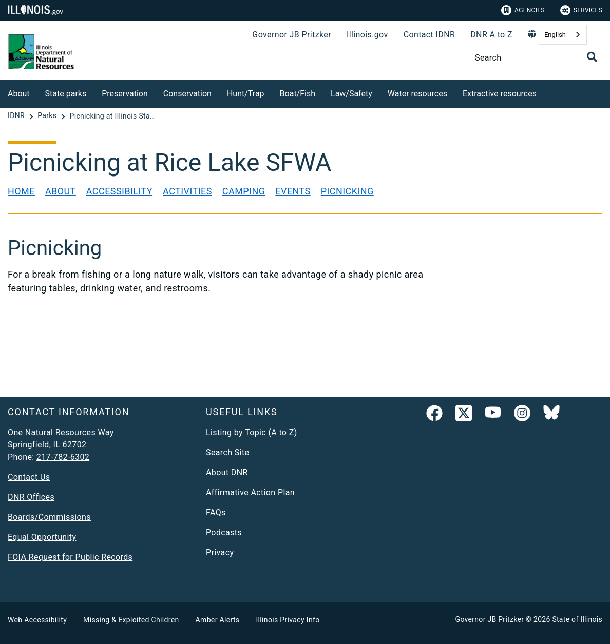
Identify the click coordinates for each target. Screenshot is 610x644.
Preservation (125, 94)
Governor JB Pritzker (291, 35)
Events (292, 191)
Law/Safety (351, 94)
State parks (66, 94)
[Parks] (48, 116)
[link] (434, 415)
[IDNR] (17, 116)
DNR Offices (31, 497)
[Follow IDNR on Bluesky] (551, 415)
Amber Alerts (218, 620)
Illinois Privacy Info (287, 620)
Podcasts (224, 532)
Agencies (523, 10)
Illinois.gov (367, 35)
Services (581, 10)
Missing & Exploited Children (131, 620)
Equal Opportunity (42, 537)
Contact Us (29, 477)
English (555, 34)
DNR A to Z (491, 35)
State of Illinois (577, 619)
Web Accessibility (37, 620)
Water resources (417, 94)
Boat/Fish (297, 94)
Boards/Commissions (49, 517)
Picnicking (347, 191)
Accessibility (119, 191)
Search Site (227, 452)
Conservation (187, 94)
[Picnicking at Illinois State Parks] (113, 116)
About (19, 94)
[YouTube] (493, 415)
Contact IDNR (429, 35)
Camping (243, 191)
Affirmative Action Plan (250, 492)
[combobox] (563, 35)
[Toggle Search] (592, 57)
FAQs (216, 512)
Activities (187, 191)
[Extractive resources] (544, 92)
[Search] (534, 58)
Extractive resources (500, 94)
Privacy (220, 552)
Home (21, 191)
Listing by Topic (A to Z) (251, 432)
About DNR (227, 472)
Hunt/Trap (245, 94)
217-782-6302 (62, 457)
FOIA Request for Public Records (70, 557)
